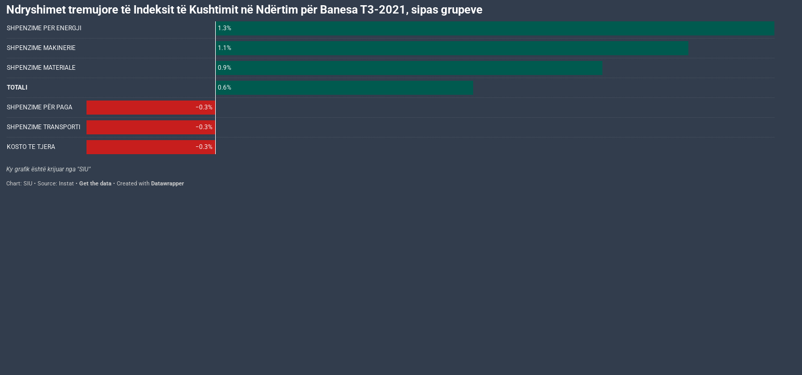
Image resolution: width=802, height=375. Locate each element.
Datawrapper (167, 183)
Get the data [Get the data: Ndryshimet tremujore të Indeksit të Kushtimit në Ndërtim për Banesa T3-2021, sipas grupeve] (95, 183)
